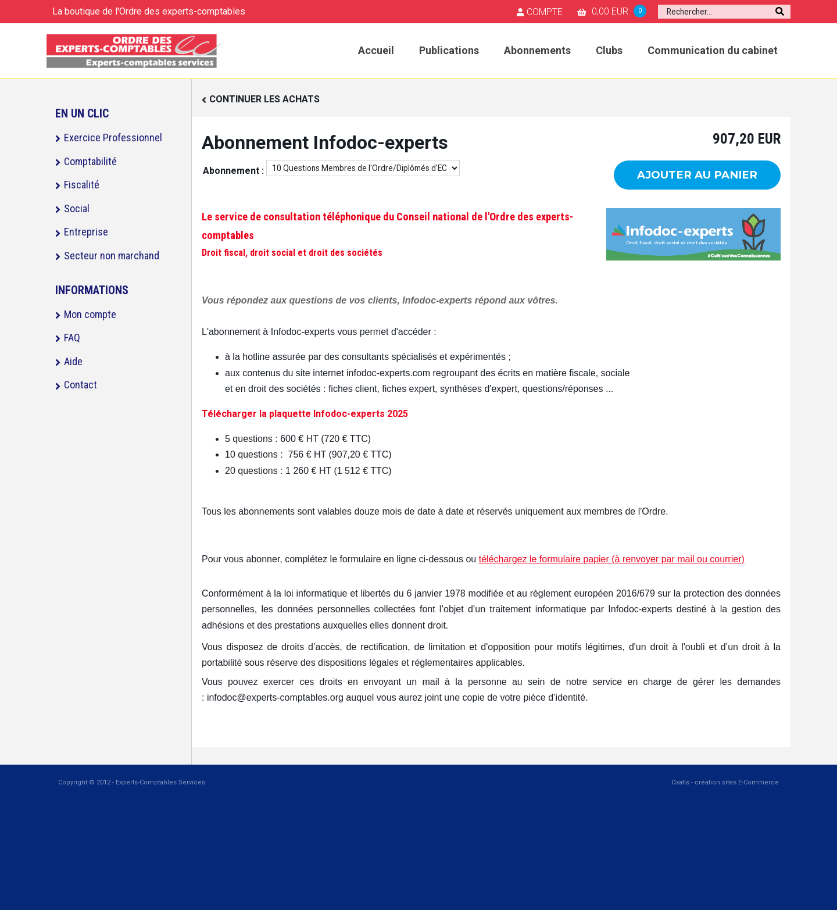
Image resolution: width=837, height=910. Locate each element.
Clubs (609, 50)
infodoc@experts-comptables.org (275, 697)
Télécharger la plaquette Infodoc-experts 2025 (305, 413)
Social (77, 208)
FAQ (72, 337)
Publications (449, 50)
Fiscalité (81, 185)
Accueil (376, 50)
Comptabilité (90, 161)
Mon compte (90, 314)
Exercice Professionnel (113, 137)
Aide (73, 361)
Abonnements (537, 50)
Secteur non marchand (111, 255)
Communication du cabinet (713, 50)
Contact (80, 385)
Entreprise (86, 232)
